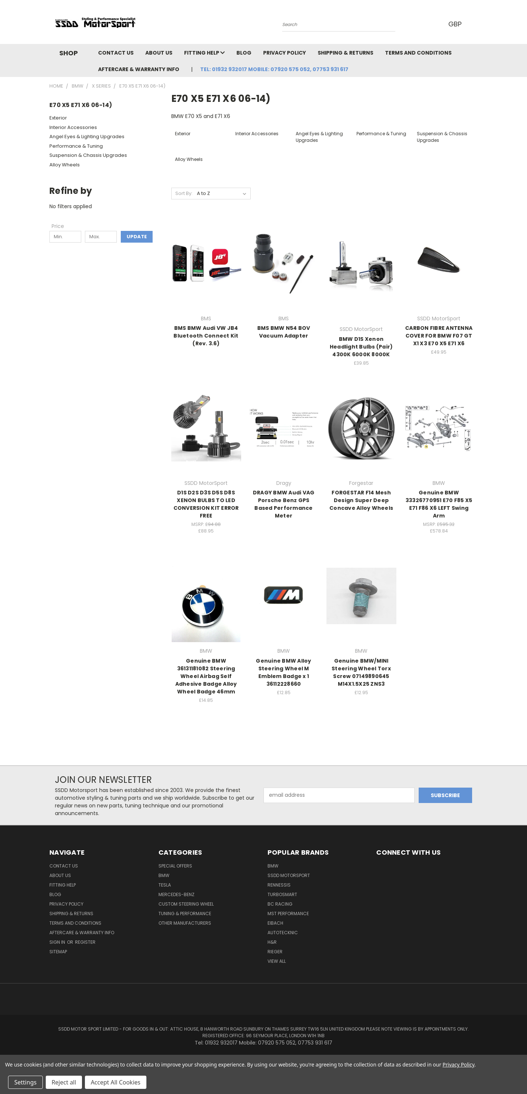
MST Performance (288, 913)
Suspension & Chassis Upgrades (88, 155)
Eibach (275, 923)
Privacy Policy (284, 52)
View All (277, 961)
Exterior (58, 117)
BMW (163, 875)
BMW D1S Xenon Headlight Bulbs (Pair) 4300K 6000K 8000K (361, 346)
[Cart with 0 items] (475, 23)
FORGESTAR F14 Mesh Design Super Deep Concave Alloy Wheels (361, 500)
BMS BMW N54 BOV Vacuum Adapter (283, 331)
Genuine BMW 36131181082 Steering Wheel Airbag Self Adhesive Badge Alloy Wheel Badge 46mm (206, 676)
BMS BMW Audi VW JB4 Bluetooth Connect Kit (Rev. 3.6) (205, 335)
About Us (158, 52)
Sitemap (58, 951)
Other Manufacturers (184, 923)
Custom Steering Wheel (186, 904)
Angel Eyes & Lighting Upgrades (86, 136)
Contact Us (116, 52)
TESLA (164, 885)
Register (85, 942)
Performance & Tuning (76, 146)
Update (137, 236)
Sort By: (184, 193)
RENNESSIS (279, 885)
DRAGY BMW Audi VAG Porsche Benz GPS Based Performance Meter (284, 504)
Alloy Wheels (64, 164)
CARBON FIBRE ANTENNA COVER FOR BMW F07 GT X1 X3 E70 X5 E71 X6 (438, 335)
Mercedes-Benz (176, 894)
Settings (25, 1082)
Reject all (64, 1082)
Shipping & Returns (345, 52)
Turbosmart (282, 894)
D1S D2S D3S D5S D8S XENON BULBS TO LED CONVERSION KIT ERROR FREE (206, 504)
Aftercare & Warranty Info (138, 69)
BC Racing (280, 904)
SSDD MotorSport (289, 875)
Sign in (57, 942)
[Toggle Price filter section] (61, 226)
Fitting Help (204, 52)
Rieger (275, 951)
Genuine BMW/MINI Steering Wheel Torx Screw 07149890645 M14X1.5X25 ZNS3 (361, 672)
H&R (272, 942)
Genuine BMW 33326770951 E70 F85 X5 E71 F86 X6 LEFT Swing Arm (438, 504)
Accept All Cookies (116, 1082)
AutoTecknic (283, 932)
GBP (457, 24)
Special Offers (175, 866)
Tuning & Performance (184, 913)
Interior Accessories (73, 127)
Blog (243, 52)
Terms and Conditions (418, 52)
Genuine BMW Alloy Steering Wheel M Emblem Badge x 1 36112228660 (283, 672)
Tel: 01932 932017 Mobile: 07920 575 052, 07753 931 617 (274, 69)
